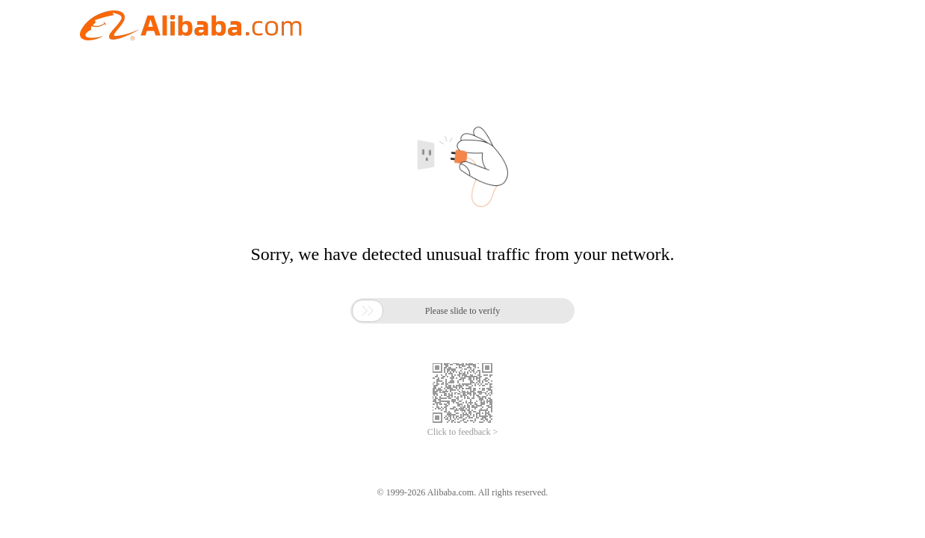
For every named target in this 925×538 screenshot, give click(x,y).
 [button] (367, 311)
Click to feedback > (462, 432)
